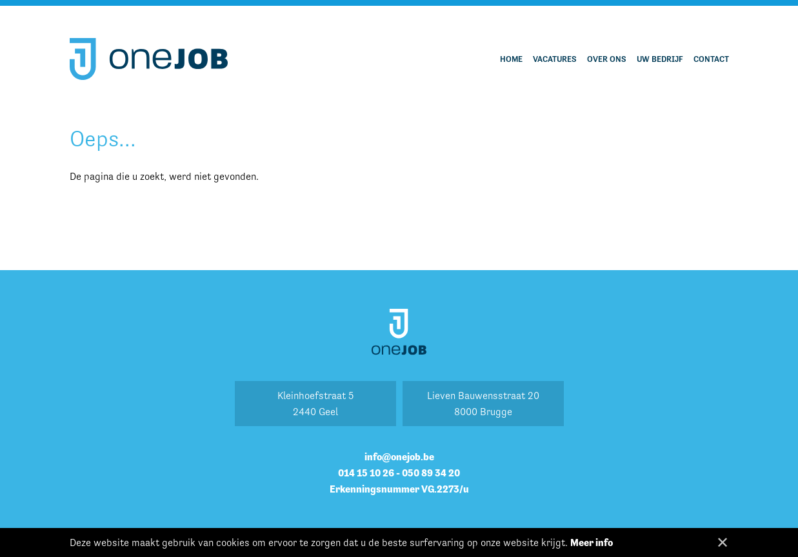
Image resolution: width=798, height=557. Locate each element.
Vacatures (555, 59)
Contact (711, 59)
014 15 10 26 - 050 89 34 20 (399, 473)
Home (511, 59)
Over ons (606, 59)
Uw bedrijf (660, 59)
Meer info (591, 542)
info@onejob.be (399, 457)
